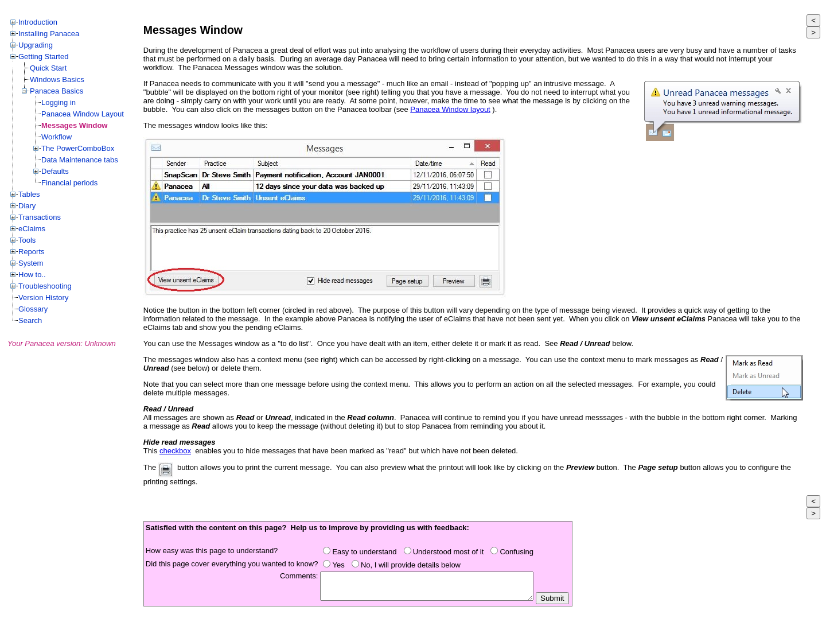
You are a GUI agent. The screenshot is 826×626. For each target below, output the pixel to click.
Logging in (58, 102)
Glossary (33, 309)
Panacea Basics (56, 91)
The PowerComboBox (77, 148)
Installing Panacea (48, 33)
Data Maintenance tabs (79, 159)
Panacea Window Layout (82, 114)
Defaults (55, 171)
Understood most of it (450, 551)
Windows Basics (57, 79)
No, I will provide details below (413, 565)
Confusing (518, 551)
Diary (27, 205)
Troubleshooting (45, 286)
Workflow (56, 137)
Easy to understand (366, 551)
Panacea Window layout (450, 109)
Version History (43, 297)
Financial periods (69, 182)
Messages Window (74, 125)
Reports (31, 251)
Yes (340, 565)
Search (30, 320)
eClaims (31, 228)
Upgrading (35, 45)
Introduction (37, 22)
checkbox (175, 450)
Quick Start (48, 68)
